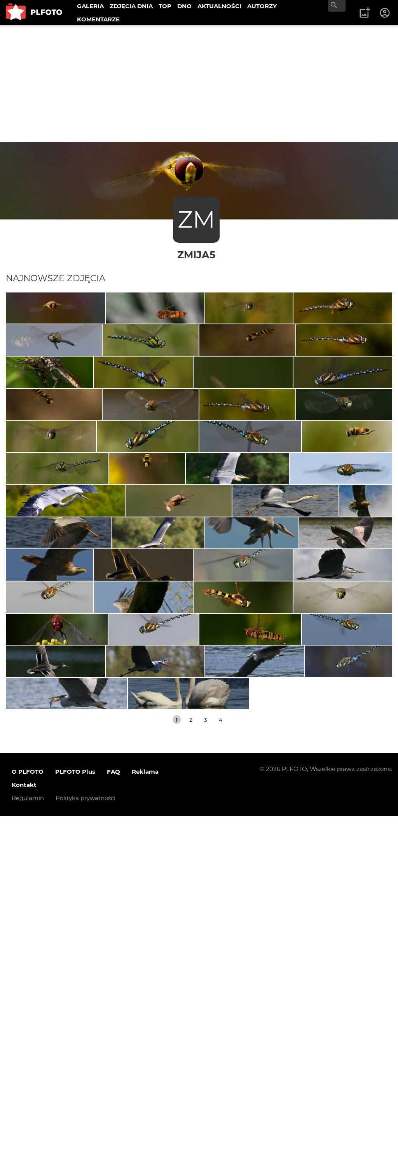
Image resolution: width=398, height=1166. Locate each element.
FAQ (113, 1121)
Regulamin (28, 1148)
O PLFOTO (28, 1121)
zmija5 (196, 255)
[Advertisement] (199, 83)
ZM (196, 219)
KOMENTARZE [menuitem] (98, 19)
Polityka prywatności (85, 1148)
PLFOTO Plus (75, 1121)
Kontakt (24, 1134)
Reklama (145, 1121)
